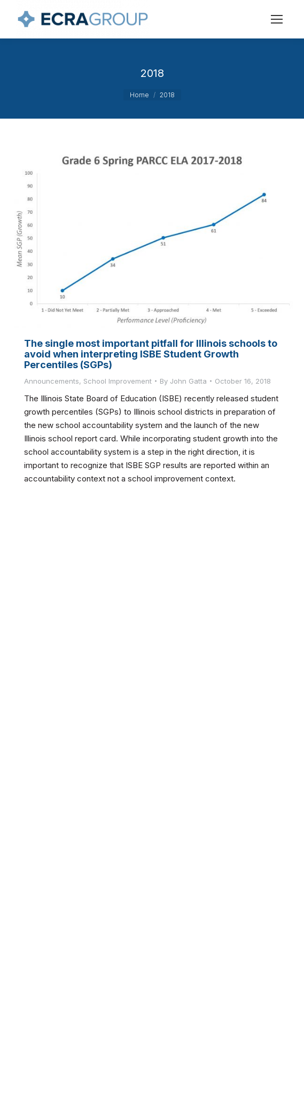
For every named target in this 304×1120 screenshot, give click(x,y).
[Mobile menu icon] (277, 19)
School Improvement (117, 381)
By (183, 381)
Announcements (51, 381)
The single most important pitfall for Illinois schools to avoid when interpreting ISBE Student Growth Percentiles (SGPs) (150, 354)
